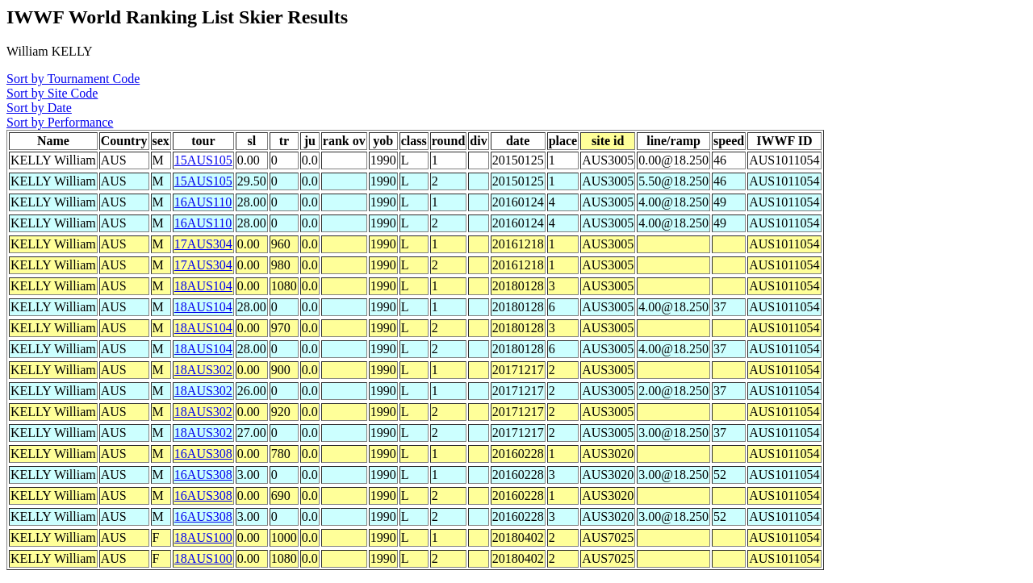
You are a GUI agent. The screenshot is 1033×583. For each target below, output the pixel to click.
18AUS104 (203, 286)
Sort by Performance (59, 122)
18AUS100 (203, 537)
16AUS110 (203, 202)
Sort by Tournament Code (73, 78)
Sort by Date (39, 108)
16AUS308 (203, 453)
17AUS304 (203, 244)
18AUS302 (203, 370)
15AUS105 (203, 160)
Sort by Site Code (52, 93)
